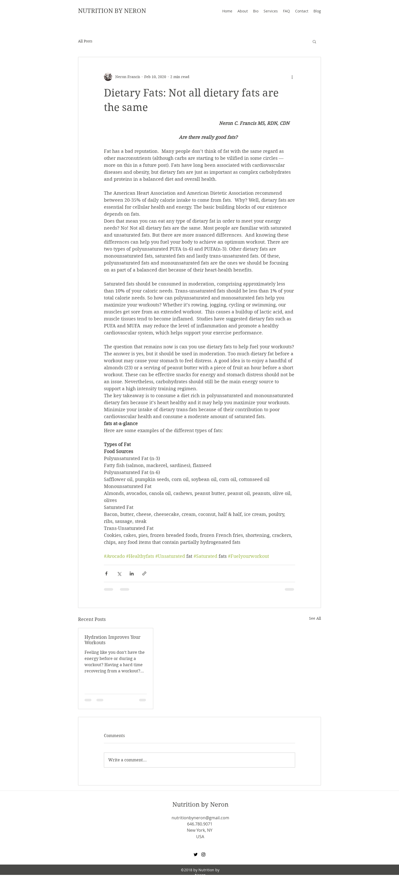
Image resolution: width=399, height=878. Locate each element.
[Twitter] (195, 854)
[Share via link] (144, 573)
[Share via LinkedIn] (131, 573)
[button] (314, 41)
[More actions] (292, 77)
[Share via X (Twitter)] (119, 573)
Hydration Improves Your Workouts (112, 639)
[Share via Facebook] (106, 573)
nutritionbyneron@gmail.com (200, 818)
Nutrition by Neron (200, 804)
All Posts (85, 41)
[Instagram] (203, 854)
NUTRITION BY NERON (112, 10)
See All (315, 618)
